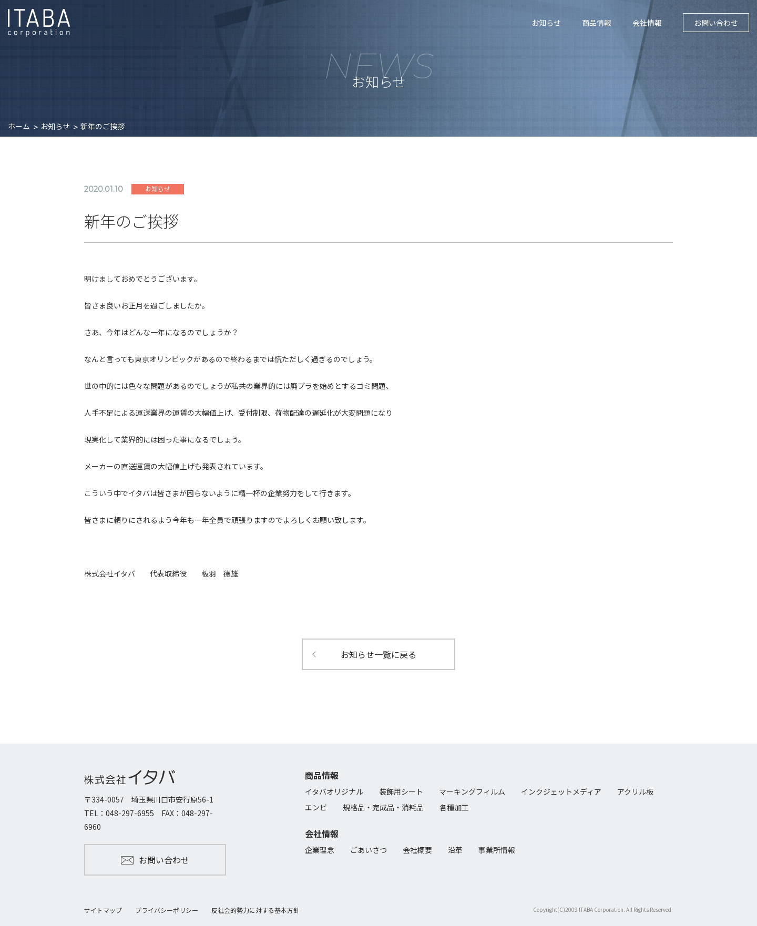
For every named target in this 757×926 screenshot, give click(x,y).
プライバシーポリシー (166, 910)
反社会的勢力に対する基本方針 (255, 910)
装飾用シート (401, 791)
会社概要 (417, 850)
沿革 (455, 850)
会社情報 (647, 22)
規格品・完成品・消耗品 (383, 807)
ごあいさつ (368, 850)
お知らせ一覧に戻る (378, 654)
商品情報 (596, 22)
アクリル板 (635, 791)
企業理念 (319, 850)
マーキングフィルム (472, 791)
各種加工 (454, 807)
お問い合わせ (716, 22)
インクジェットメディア (561, 791)
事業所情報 (496, 850)
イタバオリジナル (334, 791)
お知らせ (546, 22)
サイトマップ (103, 910)
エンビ (316, 807)
